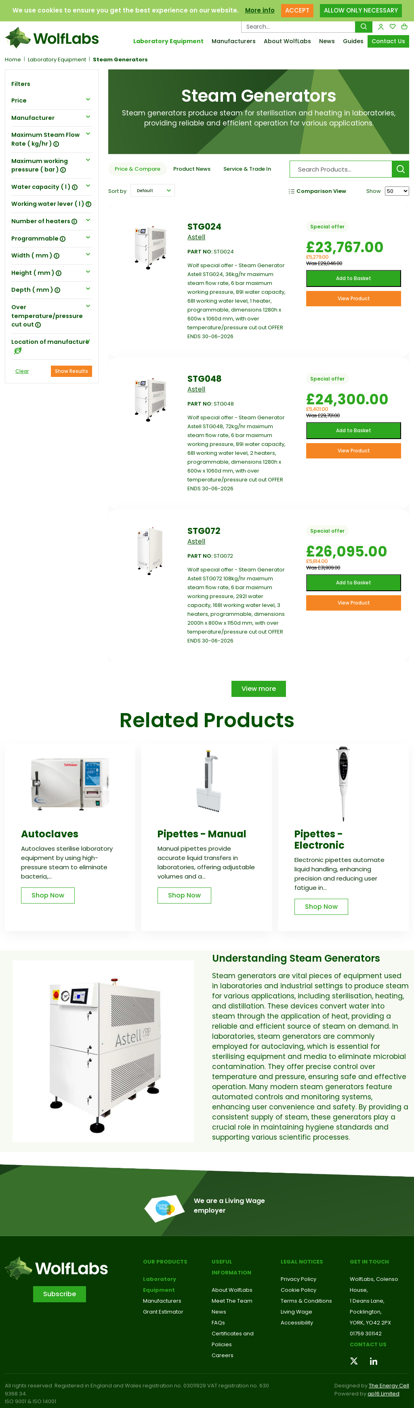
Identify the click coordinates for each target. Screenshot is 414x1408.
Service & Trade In (247, 169)
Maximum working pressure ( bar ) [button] (39, 165)
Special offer (327, 226)
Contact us (368, 1344)
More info (260, 10)
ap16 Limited (383, 1394)
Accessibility (297, 1322)
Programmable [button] (38, 238)
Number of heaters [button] (44, 221)
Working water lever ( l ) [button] (51, 204)
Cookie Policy (298, 1290)
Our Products (165, 1262)
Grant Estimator (163, 1312)
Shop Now (48, 895)
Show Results (71, 371)
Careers (222, 1355)
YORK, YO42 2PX (370, 1322)
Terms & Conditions (306, 1301)
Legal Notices (302, 1262)
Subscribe (59, 1294)
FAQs (218, 1322)
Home (13, 59)
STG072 (204, 531)
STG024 (204, 226)
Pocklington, (366, 1312)
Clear (22, 371)
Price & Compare (137, 169)
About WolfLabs (287, 41)
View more (259, 688)
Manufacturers (234, 41)
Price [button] (19, 100)
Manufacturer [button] (33, 118)
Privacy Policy (298, 1279)
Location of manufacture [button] (50, 346)
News (327, 41)
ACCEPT (297, 10)
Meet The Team (232, 1301)
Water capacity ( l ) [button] (44, 187)
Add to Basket (353, 278)
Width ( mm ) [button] (35, 255)
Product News (191, 169)
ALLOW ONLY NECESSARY (361, 10)
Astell (196, 237)
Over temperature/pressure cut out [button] (47, 315)
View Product (354, 298)
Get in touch (369, 1262)
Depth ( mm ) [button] (35, 290)
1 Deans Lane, (367, 1301)
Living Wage (296, 1312)
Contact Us (388, 41)
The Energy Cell (389, 1385)
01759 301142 (366, 1333)
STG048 (204, 379)
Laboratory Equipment (168, 41)
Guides (353, 41)
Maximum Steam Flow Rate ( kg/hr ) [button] (45, 139)
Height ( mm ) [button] (36, 273)
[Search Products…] (298, 27)
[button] (152, 190)
